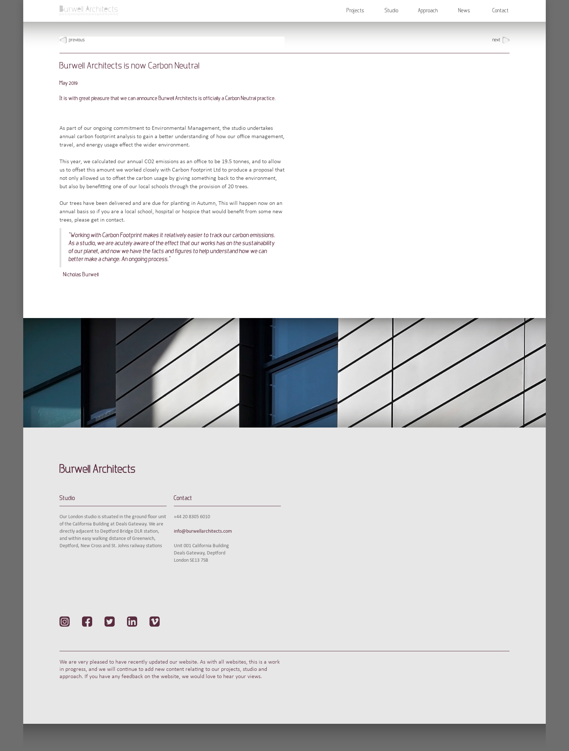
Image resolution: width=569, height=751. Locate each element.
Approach (428, 10)
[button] (355, 11)
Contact (500, 10)
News (464, 10)
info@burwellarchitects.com (203, 531)
